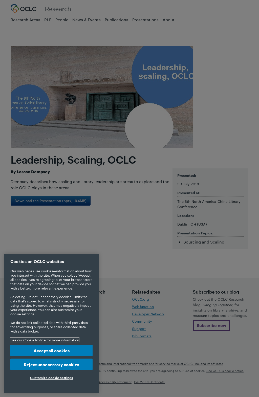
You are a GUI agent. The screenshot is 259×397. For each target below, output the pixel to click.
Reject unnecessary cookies (51, 364)
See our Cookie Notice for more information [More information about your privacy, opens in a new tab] (44, 340)
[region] (51, 323)
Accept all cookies (52, 350)
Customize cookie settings (51, 377)
